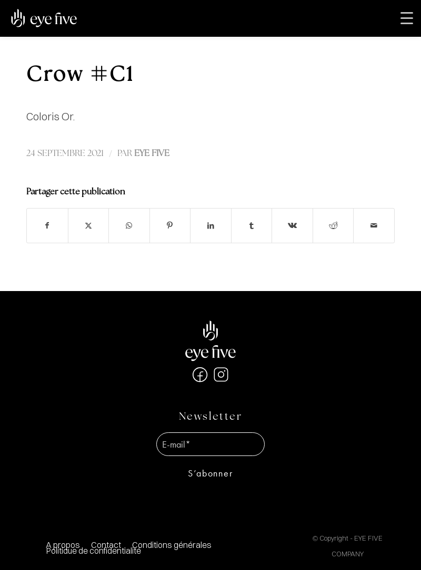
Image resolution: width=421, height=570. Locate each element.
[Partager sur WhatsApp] (129, 226)
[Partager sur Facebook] (47, 226)
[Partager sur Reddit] (333, 226)
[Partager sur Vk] (292, 226)
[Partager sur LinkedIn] (211, 226)
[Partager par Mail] (374, 226)
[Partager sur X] (88, 226)
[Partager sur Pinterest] (170, 226)
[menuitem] (171, 545)
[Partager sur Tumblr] (252, 226)
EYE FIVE (151, 153)
